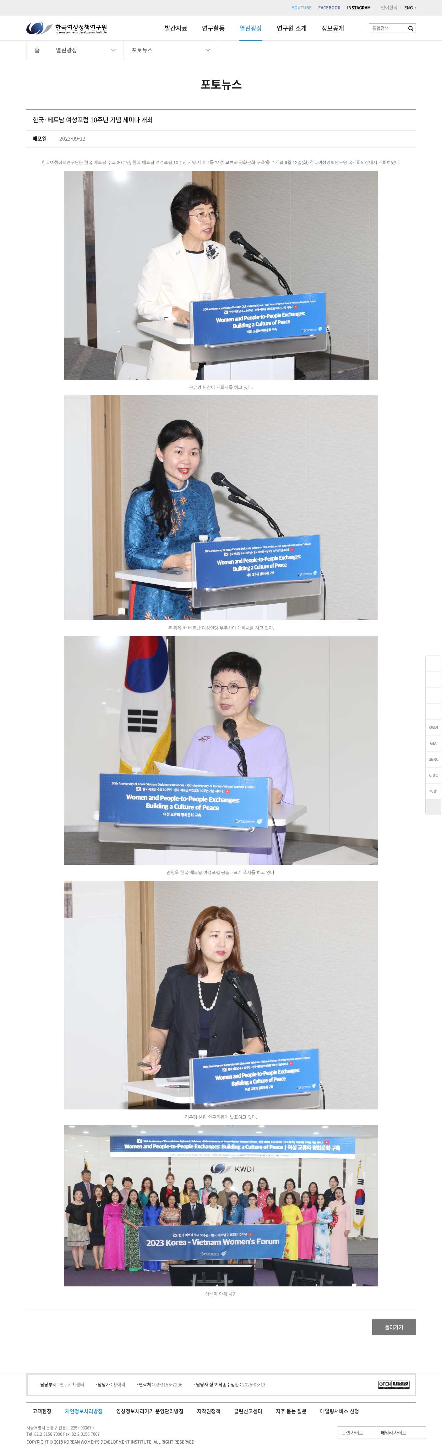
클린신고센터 (248, 1414)
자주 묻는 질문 (291, 1414)
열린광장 (250, 28)
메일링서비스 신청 (339, 1414)
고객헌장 (42, 1414)
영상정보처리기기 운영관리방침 (149, 1414)
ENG (408, 8)
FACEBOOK (329, 8)
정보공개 (332, 28)
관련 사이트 (322, 1435)
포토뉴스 (142, 50)
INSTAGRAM (359, 8)
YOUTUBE (302, 8)
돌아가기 (389, 1329)
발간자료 (176, 28)
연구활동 (213, 28)
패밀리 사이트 (381, 1435)
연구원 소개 (292, 28)
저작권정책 (209, 1414)
